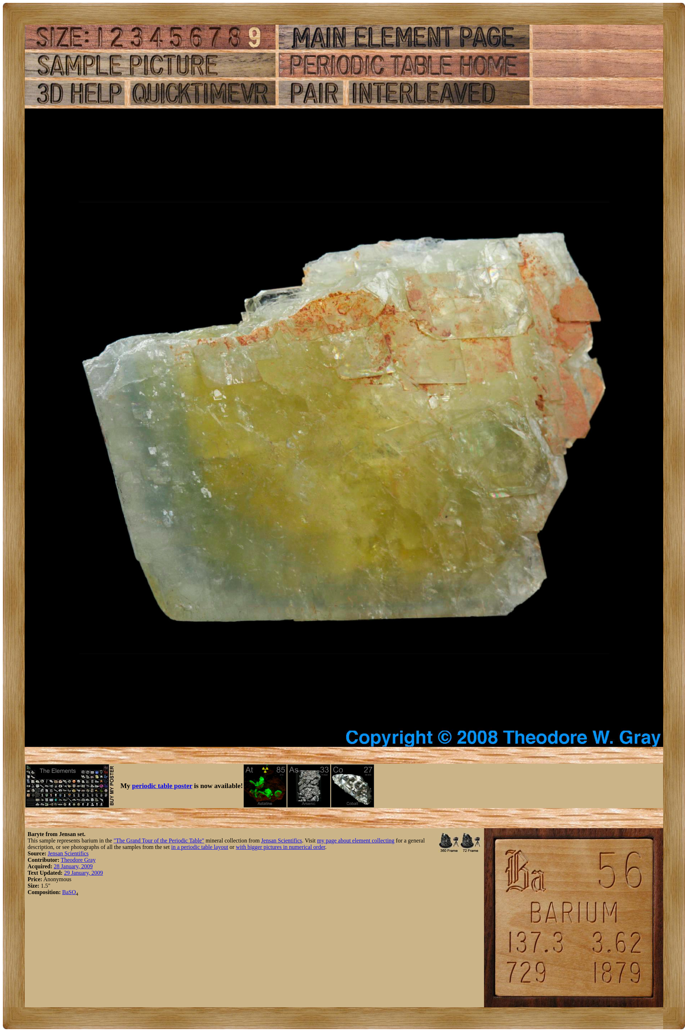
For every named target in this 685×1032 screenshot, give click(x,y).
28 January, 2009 (73, 866)
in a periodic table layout (199, 847)
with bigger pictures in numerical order (280, 847)
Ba (65, 892)
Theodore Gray (78, 860)
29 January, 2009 (83, 873)
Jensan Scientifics (281, 840)
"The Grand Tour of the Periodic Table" (159, 840)
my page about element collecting (355, 840)
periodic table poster (162, 785)
